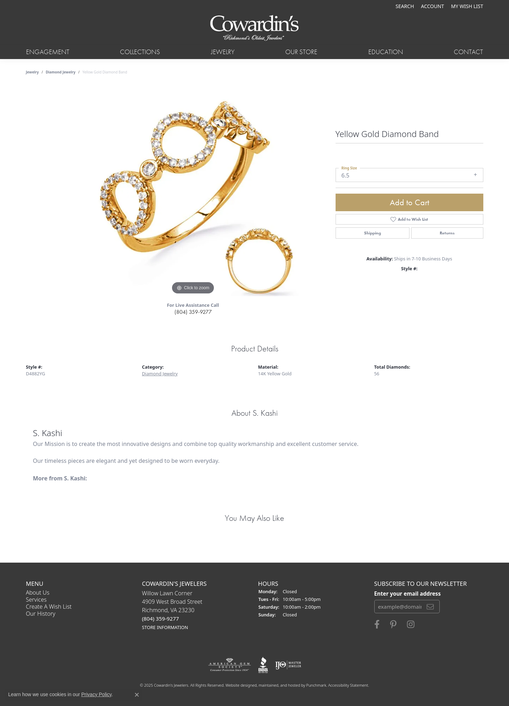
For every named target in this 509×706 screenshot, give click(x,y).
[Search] (404, 6)
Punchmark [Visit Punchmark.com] (316, 685)
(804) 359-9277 (193, 312)
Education (385, 51)
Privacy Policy (96, 694)
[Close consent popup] (137, 695)
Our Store (301, 51)
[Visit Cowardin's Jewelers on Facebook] (377, 624)
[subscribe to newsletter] (430, 606)
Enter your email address (407, 593)
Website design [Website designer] (238, 685)
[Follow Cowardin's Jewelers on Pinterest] (393, 624)
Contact (468, 51)
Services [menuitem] (36, 599)
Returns (447, 233)
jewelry (32, 72)
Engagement (47, 51)
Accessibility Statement (348, 685)
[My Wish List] (467, 6)
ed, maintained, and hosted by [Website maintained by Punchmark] (279, 685)
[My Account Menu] (432, 6)
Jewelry (223, 51)
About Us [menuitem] (38, 592)
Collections (140, 51)
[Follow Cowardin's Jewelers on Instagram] (410, 624)
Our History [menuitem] (41, 613)
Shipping (372, 233)
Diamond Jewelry (61, 72)
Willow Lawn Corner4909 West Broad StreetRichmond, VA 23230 (172, 609)
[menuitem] (229, 665)
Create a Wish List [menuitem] (49, 606)
